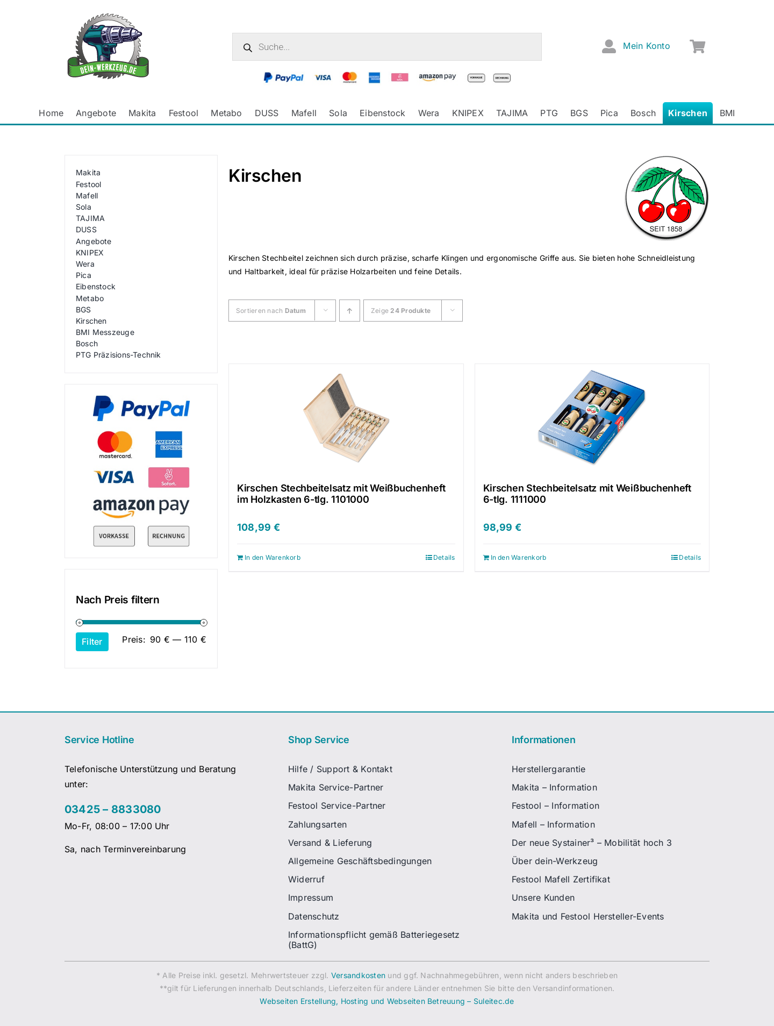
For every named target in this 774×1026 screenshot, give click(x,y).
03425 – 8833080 (112, 809)
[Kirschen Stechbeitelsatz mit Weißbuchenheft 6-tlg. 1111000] (592, 418)
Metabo (90, 298)
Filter (92, 641)
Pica (83, 275)
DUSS (86, 229)
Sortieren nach (271, 311)
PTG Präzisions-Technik (118, 354)
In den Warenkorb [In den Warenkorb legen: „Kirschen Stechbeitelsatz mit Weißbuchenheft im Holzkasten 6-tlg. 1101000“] (272, 557)
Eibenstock (96, 286)
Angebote (94, 241)
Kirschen (91, 320)
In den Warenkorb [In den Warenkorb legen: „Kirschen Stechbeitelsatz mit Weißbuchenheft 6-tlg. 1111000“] (519, 557)
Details (444, 557)
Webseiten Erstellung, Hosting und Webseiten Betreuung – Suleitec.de (387, 1001)
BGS (83, 309)
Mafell (87, 195)
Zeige (401, 311)
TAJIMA (90, 218)
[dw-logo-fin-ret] (108, 15)
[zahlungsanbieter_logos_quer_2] (387, 75)
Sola (83, 206)
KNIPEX (90, 252)
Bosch (87, 343)
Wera (85, 263)
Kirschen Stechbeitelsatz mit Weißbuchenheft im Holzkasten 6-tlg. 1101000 (341, 493)
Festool (88, 184)
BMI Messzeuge (105, 332)
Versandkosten (358, 975)
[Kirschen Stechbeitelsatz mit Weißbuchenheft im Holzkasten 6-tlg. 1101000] (346, 418)
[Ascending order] (349, 311)
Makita (88, 172)
